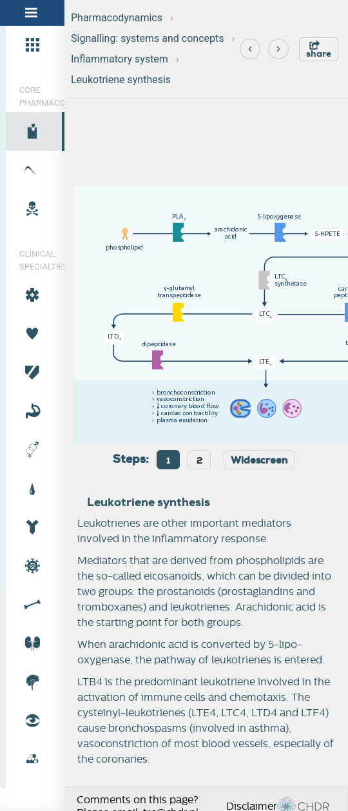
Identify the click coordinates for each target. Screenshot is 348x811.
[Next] (278, 49)
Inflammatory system (119, 59)
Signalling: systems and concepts (147, 38)
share (318, 50)
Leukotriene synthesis (121, 79)
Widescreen (259, 460)
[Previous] (250, 49)
